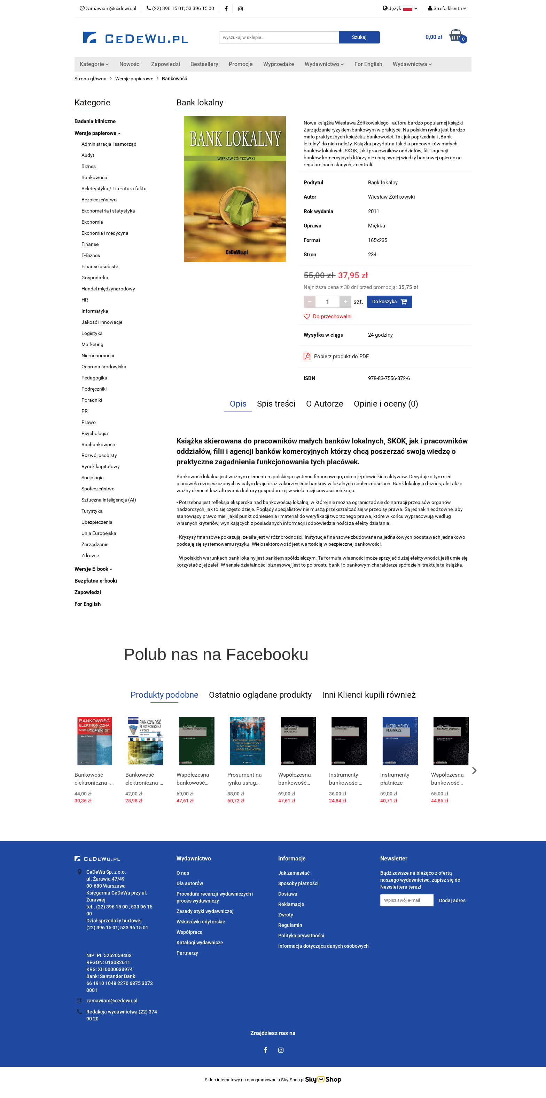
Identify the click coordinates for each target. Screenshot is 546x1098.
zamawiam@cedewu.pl (112, 1000)
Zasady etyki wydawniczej (205, 911)
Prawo (88, 422)
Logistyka (92, 333)
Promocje (241, 64)
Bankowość (94, 177)
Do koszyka (389, 301)
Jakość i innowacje (101, 322)
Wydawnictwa (412, 64)
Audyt (87, 155)
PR (84, 411)
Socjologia (92, 477)
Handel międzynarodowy (108, 288)
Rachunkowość (98, 444)
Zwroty (285, 914)
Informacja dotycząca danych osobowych (323, 946)
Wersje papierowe (97, 133)
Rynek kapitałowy (100, 466)
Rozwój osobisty (99, 455)
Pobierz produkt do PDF (336, 356)
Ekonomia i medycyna (104, 233)
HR (84, 300)
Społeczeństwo (98, 488)
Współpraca (190, 932)
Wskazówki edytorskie (201, 921)
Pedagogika (94, 377)
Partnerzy (187, 953)
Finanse (90, 244)
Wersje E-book (93, 569)
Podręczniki (94, 389)
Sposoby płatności (298, 883)
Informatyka (94, 311)
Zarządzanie (94, 544)
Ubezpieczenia (96, 522)
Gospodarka (94, 277)
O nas (183, 873)
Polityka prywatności (301, 935)
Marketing (92, 344)
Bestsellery (204, 64)
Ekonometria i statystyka (108, 211)
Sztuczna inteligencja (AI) (108, 500)
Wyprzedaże (278, 64)
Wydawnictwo (324, 64)
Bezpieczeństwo (99, 199)
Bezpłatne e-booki (96, 581)
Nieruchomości (97, 355)
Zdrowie (90, 555)
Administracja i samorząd (108, 144)
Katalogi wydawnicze (200, 942)
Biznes (88, 166)
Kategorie (94, 64)
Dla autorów (190, 883)
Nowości (130, 64)
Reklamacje (291, 904)
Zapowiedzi (165, 64)
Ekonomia (92, 222)
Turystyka (92, 511)
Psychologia (94, 433)
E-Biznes (90, 255)
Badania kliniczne (95, 121)
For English (368, 64)
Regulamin (290, 925)
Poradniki (91, 400)
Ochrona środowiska (103, 366)
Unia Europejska (98, 533)
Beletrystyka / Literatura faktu (114, 188)
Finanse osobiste (99, 266)
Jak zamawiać (294, 873)
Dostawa (287, 894)
